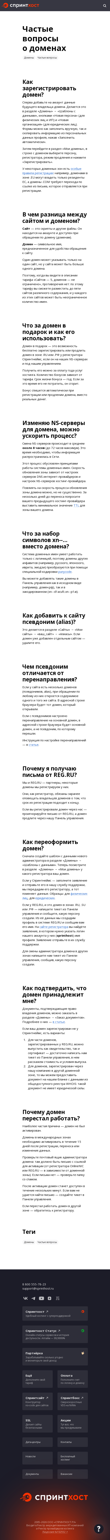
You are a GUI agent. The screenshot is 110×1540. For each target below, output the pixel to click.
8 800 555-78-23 (34, 1284)
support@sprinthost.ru (38, 1288)
